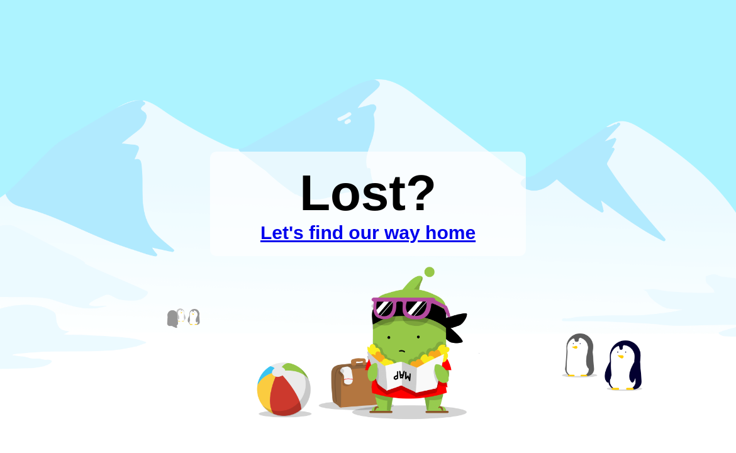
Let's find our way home (368, 232)
